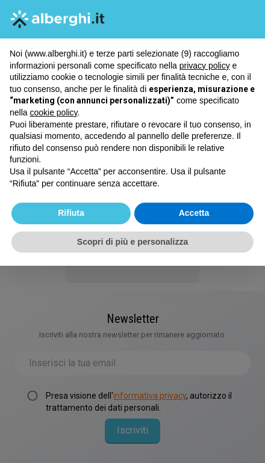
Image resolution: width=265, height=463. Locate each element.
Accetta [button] (194, 213)
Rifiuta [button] (71, 213)
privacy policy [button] (204, 65)
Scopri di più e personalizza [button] (132, 242)
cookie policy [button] (53, 112)
